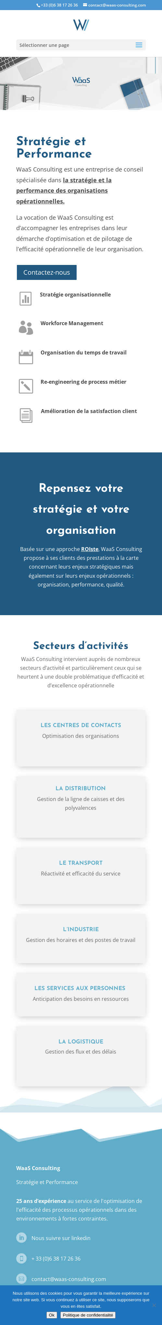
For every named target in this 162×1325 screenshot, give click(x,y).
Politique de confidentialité (88, 1315)
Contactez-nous (46, 272)
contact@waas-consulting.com (68, 1279)
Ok (52, 1315)
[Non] (154, 1305)
